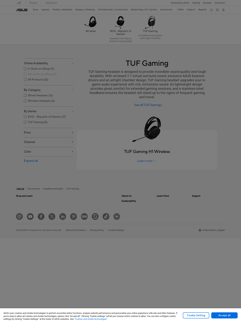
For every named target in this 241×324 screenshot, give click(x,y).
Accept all (224, 315)
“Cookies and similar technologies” (90, 319)
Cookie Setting (196, 315)
